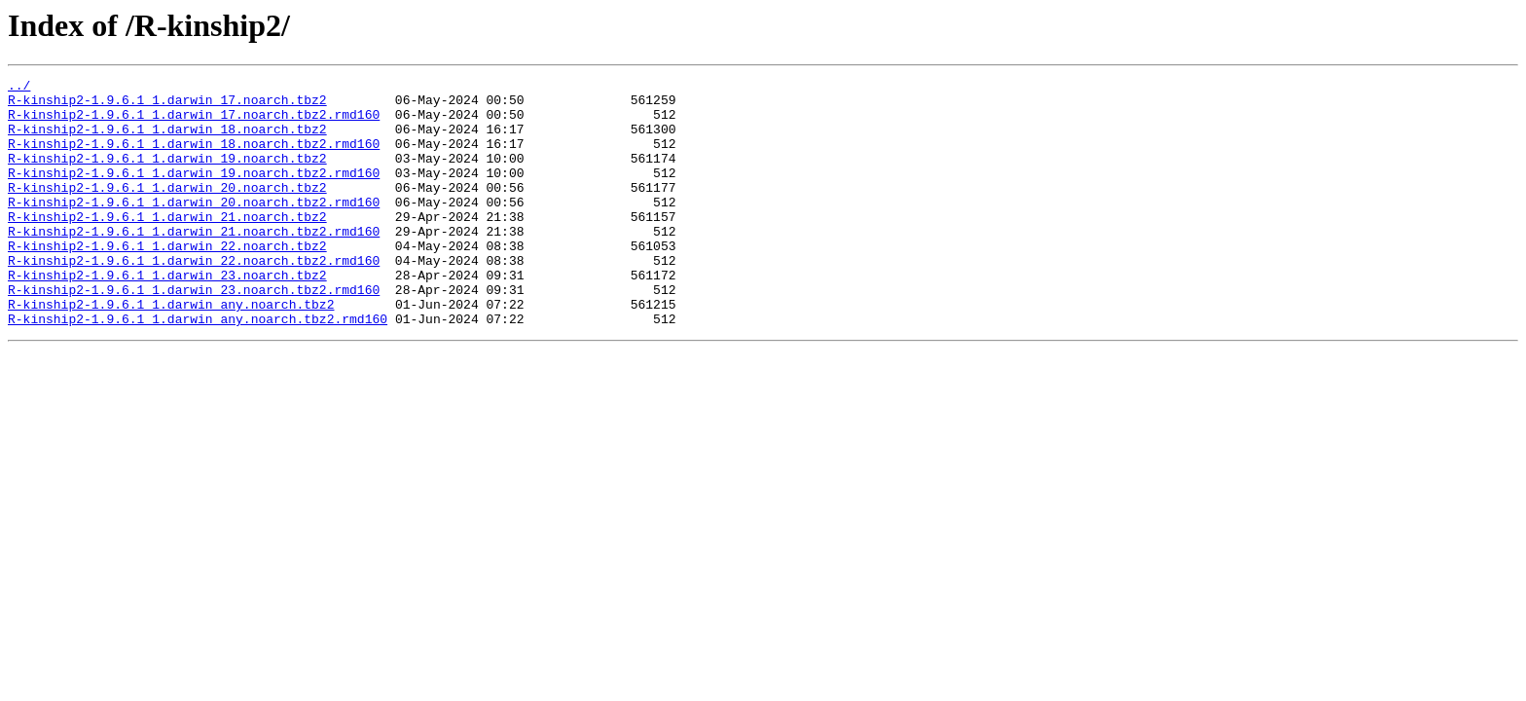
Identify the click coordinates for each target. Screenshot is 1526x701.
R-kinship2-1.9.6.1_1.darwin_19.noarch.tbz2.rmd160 (194, 193)
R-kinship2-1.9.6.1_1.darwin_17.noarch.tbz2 (167, 105)
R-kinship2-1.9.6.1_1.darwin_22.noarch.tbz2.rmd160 (194, 298)
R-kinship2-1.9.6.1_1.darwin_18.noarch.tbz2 (167, 140)
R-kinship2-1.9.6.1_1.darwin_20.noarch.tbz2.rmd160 (194, 228)
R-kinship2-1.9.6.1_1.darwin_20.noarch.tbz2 (167, 210)
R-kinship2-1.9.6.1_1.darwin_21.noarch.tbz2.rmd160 (194, 263)
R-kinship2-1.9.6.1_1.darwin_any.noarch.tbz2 (171, 350)
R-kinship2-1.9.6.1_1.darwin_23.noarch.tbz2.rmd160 (194, 333)
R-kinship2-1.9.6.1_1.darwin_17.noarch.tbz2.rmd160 (194, 122)
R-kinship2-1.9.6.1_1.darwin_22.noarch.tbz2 (167, 280)
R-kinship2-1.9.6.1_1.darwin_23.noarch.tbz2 (167, 315)
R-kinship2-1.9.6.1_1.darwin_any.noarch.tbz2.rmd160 (197, 368)
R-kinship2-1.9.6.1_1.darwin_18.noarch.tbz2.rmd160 (194, 157)
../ (19, 87)
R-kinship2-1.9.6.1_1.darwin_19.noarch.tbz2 (167, 175)
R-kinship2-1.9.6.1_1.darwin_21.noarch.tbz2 (167, 245)
